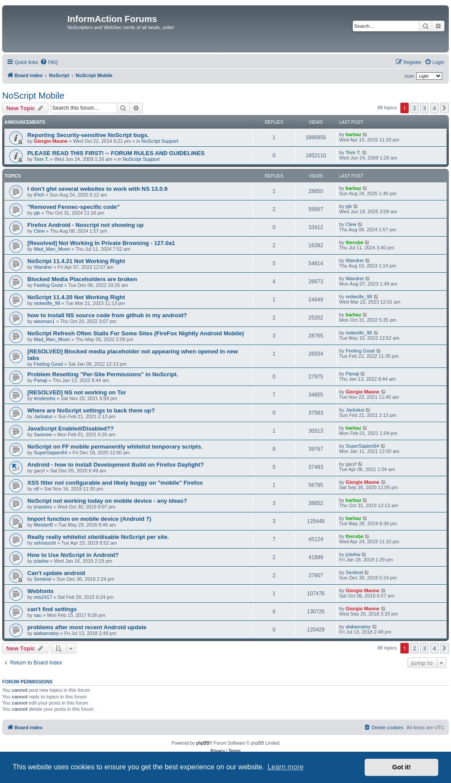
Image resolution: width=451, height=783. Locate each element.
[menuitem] (49, 62)
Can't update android (56, 573)
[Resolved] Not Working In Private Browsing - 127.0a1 (101, 243)
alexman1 (44, 321)
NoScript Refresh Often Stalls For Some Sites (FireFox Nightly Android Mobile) (135, 333)
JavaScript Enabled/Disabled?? (70, 428)
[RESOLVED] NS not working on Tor (76, 392)
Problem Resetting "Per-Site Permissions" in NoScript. (102, 374)
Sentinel (43, 579)
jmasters (43, 506)
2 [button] (414, 108)
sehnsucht (45, 543)
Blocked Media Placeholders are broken (82, 279)
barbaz (353, 134)
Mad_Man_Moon (52, 249)
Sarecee (43, 434)
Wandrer (43, 267)
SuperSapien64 (50, 452)
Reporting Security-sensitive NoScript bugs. (88, 135)
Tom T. (41, 159)
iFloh (39, 194)
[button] (444, 108)
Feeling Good (48, 285)
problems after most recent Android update (87, 627)
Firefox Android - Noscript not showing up (85, 225)
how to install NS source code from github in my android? (107, 315)
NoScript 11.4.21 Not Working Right (76, 261)
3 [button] (424, 108)
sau (38, 615)
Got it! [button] (401, 767)
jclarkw (41, 561)
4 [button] (434, 108)
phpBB (202, 743)
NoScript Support (159, 141)
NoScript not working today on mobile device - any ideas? (107, 500)
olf (36, 488)
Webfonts (40, 591)
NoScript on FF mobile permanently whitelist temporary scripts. (115, 446)
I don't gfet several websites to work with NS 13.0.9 (97, 189)
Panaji (41, 380)
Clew (39, 231)
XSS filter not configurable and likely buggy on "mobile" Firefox (115, 482)
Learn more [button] (285, 767)
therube (354, 242)
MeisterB (43, 524)
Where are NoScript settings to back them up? (91, 410)
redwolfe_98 (47, 303)
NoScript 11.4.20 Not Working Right (76, 297)
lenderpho (44, 398)
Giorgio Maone (51, 141)
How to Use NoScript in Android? (73, 555)
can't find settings (52, 609)
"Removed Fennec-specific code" (73, 207)
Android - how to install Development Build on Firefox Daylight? (115, 464)
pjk (37, 212)
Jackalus (43, 416)
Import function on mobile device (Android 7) (89, 519)
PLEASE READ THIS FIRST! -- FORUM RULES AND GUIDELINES (115, 153)
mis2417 (43, 597)
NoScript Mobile (33, 95)
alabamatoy (46, 633)
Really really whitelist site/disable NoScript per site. (98, 537)
